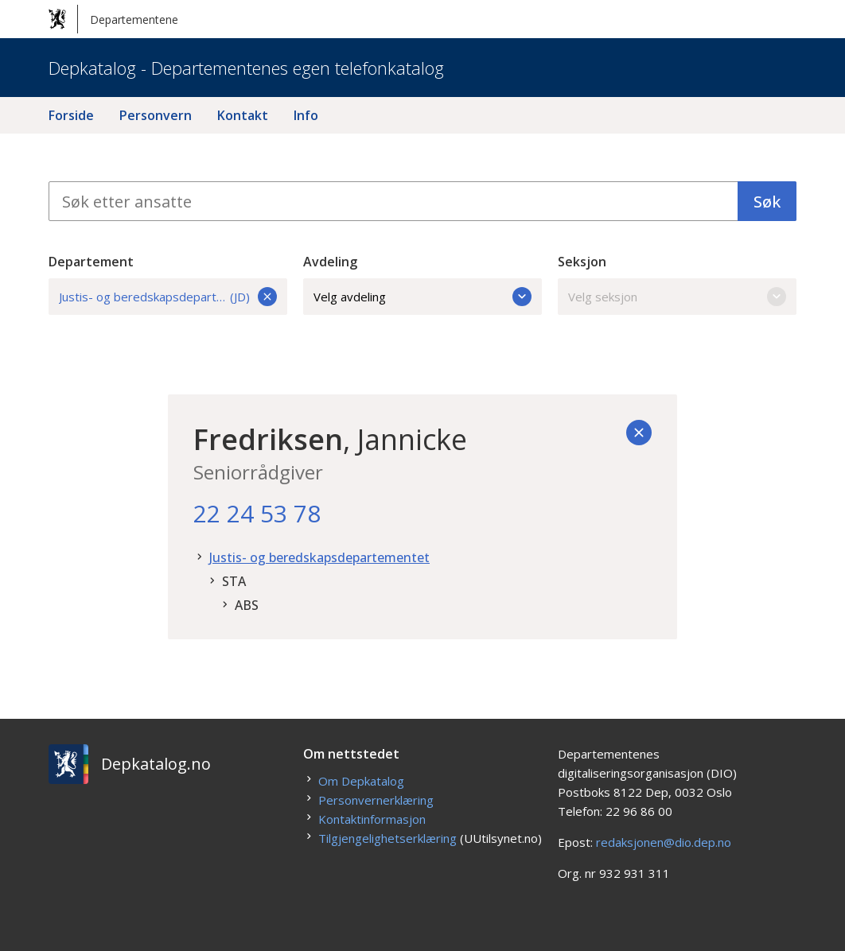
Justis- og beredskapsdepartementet (319, 557)
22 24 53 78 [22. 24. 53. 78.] (257, 513)
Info (306, 115)
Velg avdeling (422, 296)
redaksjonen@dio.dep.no (663, 842)
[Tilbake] (639, 432)
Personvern (155, 115)
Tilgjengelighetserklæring (387, 838)
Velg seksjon (677, 296)
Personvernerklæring (376, 800)
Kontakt (242, 115)
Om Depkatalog (361, 781)
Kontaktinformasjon (372, 819)
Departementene (113, 19)
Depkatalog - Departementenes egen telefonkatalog (246, 68)
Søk (767, 201)
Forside (71, 115)
